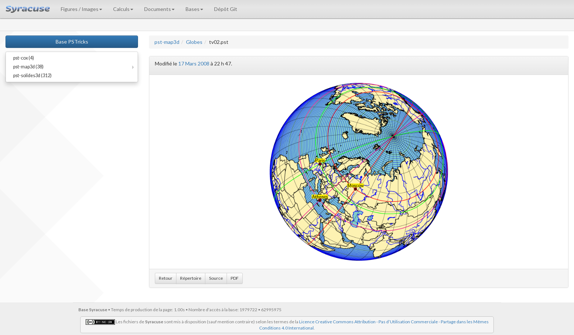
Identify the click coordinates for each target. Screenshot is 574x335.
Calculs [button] (123, 9)
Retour (165, 278)
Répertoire (190, 278)
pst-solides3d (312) (32, 75)
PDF (235, 278)
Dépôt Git (225, 9)
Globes (194, 42)
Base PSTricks (72, 41)
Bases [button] (194, 9)
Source (216, 278)
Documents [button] (159, 9)
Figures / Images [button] (81, 9)
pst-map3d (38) (28, 66)
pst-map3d (166, 42)
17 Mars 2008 (193, 63)
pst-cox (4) (23, 58)
